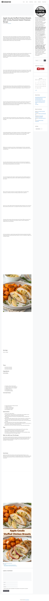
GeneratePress (27, 599)
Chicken (5, 564)
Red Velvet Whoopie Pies (39, 99)
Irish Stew (36, 104)
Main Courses (10, 563)
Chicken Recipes (6, 563)
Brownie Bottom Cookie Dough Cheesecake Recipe (10, 565)
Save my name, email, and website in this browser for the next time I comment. (16, 588)
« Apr (36, 90)
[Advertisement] (17, 10)
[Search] (45, 60)
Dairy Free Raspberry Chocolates (40, 100)
